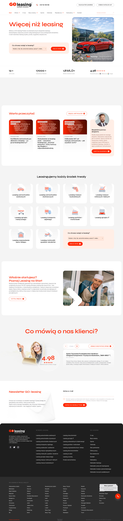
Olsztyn (65, 488)
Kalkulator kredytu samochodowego (100, 469)
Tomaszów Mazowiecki (87, 510)
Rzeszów (83, 488)
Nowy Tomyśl (66, 486)
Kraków (47, 491)
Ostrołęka (65, 493)
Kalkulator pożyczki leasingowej (99, 466)
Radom (65, 510)
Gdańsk (29, 486)
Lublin (46, 505)
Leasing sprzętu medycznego (44, 457)
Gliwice (29, 491)
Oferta (16, 13)
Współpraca (58, 13)
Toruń (82, 512)
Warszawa (101, 491)
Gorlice (29, 493)
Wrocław (101, 495)
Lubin (46, 503)
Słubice (83, 498)
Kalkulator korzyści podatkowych (100, 472)
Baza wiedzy (32, 13)
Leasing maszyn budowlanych (45, 463)
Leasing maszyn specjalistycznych (46, 450)
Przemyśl (65, 507)
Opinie (42, 13)
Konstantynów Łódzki (50, 486)
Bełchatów (11, 488)
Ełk (9, 512)
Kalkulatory (69, 13)
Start (10, 13)
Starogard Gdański (86, 503)
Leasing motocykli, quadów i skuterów (47, 453)
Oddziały (49, 13)
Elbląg (10, 510)
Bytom (10, 500)
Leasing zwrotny (68, 457)
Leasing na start (67, 453)
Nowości (13, 124)
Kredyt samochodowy (69, 460)
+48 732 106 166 (42, 5)
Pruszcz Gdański (67, 505)
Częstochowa (12, 507)
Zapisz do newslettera (75, 405)
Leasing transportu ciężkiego (44, 444)
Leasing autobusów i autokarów (45, 447)
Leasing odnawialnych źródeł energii (73, 441)
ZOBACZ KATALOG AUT (105, 4)
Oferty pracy (94, 450)
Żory (100, 500)
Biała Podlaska (12, 491)
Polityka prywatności (14, 519)
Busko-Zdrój (12, 495)
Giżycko (29, 488)
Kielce (28, 507)
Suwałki (83, 505)
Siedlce (83, 491)
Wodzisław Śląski (103, 493)
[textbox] (28, 49)
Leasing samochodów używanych (46, 438)
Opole (64, 491)
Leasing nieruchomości (69, 435)
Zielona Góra (102, 498)
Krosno (47, 493)
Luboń (46, 507)
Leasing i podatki (69, 124)
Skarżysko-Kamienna (86, 495)
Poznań (65, 503)
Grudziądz (29, 498)
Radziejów (65, 512)
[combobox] (29, 49)
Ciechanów (12, 505)
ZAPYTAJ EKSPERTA (101, 151)
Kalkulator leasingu (95, 463)
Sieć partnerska (94, 447)
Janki (28, 503)
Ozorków (65, 495)
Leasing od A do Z (15, 122)
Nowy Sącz (48, 510)
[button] (77, 346)
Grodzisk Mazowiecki (32, 495)
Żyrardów (101, 503)
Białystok (11, 493)
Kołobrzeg (29, 510)
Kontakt (79, 13)
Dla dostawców (94, 453)
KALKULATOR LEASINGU (86, 4)
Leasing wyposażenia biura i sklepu (73, 447)
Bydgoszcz (12, 498)
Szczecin (83, 507)
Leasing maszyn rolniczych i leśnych (46, 460)
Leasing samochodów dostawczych (46, 441)
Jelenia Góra (30, 505)
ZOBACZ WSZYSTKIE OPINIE (101, 346)
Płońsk (64, 500)
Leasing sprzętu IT (68, 438)
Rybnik (83, 486)
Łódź (46, 498)
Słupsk (82, 500)
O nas (24, 13)
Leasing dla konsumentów (70, 450)
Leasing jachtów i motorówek (71, 444)
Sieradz (83, 493)
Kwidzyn (47, 495)
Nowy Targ (48, 512)
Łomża (46, 500)
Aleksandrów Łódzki (14, 486)
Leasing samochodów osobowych (46, 435)
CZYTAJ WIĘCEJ (17, 299)
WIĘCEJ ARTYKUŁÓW (76, 113)
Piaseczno (65, 498)
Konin (28, 512)
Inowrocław (30, 500)
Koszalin (47, 488)
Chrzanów (11, 503)
